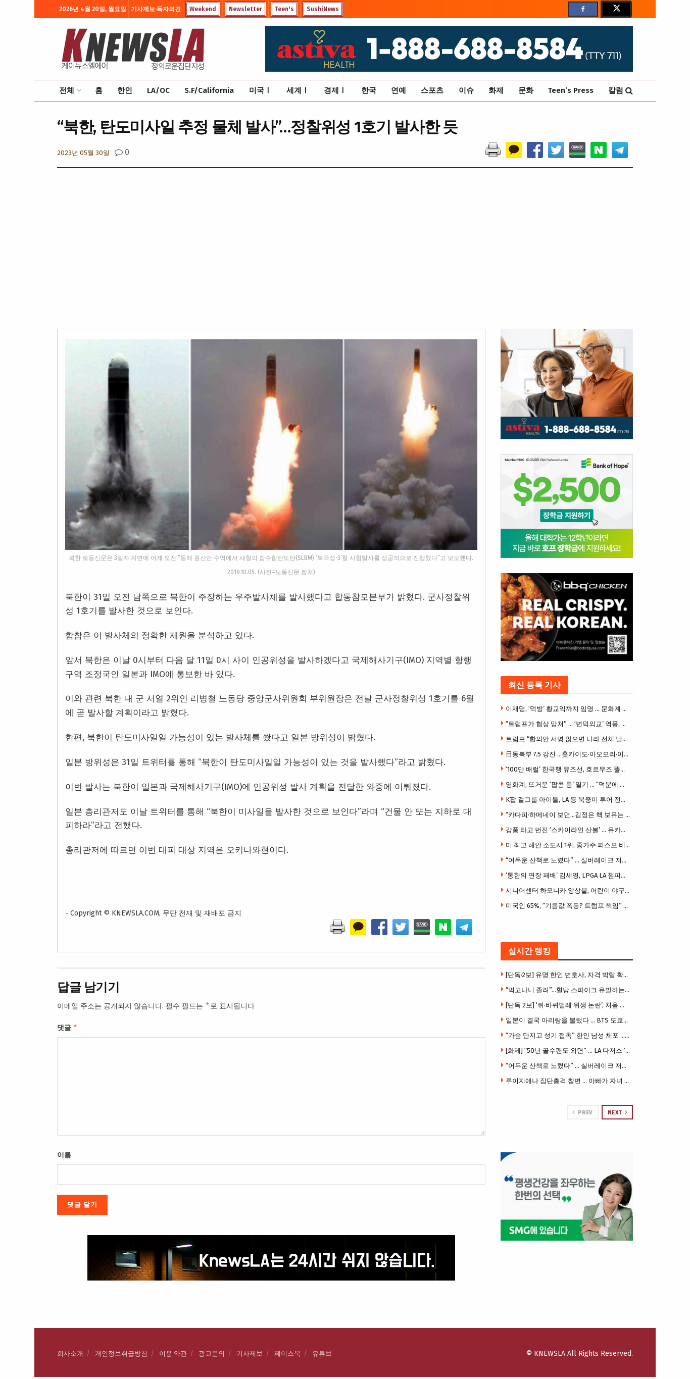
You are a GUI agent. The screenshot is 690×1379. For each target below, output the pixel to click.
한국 (368, 90)
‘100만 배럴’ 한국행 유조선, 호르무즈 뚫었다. (568, 769)
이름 (64, 1157)
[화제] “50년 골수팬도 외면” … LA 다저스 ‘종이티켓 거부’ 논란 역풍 (568, 1050)
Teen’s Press (571, 90)
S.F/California (209, 90)
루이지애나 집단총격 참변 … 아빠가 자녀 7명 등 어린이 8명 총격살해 (568, 1081)
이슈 (466, 90)
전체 (66, 90)
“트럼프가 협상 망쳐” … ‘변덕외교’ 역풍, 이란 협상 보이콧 (568, 724)
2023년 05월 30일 (83, 153)
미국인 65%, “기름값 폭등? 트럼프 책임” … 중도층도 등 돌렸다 (568, 905)
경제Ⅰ (335, 90)
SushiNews (323, 9)
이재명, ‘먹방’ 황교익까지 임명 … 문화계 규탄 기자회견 (568, 708)
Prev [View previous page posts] (582, 1112)
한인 (124, 90)
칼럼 (615, 90)
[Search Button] (629, 90)
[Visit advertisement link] (567, 1196)
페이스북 (287, 1355)
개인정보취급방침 (121, 1355)
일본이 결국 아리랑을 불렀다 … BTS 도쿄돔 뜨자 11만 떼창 (568, 1020)
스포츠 (432, 90)
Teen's (284, 9)
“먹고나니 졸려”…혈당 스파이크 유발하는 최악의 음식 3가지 (568, 990)
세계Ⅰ (297, 90)
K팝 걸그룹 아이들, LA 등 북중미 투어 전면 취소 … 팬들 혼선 (568, 799)
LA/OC (158, 90)
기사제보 (249, 1355)
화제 (496, 90)
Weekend (202, 9)
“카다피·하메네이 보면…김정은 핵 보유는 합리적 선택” (568, 815)
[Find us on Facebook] (583, 9)
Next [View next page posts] (618, 1112)
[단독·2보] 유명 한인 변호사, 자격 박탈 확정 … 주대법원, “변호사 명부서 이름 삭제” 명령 (568, 975)
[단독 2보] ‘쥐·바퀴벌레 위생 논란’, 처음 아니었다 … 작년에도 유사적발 (568, 1005)
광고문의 (212, 1355)
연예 (398, 90)
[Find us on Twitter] (616, 9)
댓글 (67, 1029)
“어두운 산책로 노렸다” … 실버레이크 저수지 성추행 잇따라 (568, 860)
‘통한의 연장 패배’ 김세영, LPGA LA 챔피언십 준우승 (568, 875)
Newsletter (245, 9)
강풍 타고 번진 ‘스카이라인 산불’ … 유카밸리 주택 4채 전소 (568, 830)
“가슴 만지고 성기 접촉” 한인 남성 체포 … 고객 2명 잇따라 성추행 (568, 1035)
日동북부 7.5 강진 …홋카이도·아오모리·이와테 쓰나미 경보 (568, 754)
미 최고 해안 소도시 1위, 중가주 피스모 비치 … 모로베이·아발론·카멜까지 (568, 845)
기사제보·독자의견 (156, 9)
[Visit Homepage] (133, 49)
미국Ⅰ (260, 90)
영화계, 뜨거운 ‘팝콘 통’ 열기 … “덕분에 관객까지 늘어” (568, 784)
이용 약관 (173, 1355)
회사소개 (70, 1355)
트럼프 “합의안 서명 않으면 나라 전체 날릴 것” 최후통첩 (568, 739)
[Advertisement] (345, 253)
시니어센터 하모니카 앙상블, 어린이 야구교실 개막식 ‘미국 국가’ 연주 (568, 890)
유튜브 (322, 1355)
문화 (525, 90)
